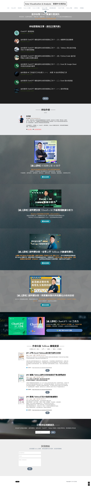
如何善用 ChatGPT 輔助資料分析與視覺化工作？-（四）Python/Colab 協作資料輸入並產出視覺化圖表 (48, 57)
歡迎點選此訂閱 (51, 18)
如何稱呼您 (21, 452)
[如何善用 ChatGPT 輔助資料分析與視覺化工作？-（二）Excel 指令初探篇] (16, 82)
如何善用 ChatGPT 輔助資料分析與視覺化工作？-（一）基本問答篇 (44, 89)
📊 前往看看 (45, 177)
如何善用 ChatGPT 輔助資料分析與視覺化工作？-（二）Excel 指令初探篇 (47, 81)
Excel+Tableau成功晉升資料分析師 (47, 353)
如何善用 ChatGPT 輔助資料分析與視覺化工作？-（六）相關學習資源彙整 (47, 40)
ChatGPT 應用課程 (27, 31)
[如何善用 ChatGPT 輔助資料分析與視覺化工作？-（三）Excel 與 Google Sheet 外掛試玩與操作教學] (16, 65)
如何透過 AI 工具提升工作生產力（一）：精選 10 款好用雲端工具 (44, 72)
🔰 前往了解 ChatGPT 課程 (64, 330)
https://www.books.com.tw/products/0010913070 (42, 410)
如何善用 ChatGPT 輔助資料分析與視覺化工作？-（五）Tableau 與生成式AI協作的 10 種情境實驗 (48, 49)
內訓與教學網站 (37, 129)
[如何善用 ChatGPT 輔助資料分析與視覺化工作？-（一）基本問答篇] (16, 90)
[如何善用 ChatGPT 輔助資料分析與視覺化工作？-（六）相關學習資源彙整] (16, 41)
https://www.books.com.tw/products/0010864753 (42, 389)
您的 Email (38, 432)
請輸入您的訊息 (23, 459)
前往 (47, 370)
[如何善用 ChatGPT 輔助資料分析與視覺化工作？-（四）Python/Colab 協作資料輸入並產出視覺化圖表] (16, 57)
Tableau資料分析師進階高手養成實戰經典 (50, 375)
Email (20, 456)
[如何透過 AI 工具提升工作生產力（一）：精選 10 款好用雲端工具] (16, 74)
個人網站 (30, 129)
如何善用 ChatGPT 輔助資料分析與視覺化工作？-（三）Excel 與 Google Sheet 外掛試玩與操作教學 (48, 65)
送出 (53, 432)
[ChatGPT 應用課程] (16, 33)
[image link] (45, 4)
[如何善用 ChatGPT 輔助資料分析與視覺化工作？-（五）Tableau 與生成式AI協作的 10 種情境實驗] (16, 49)
